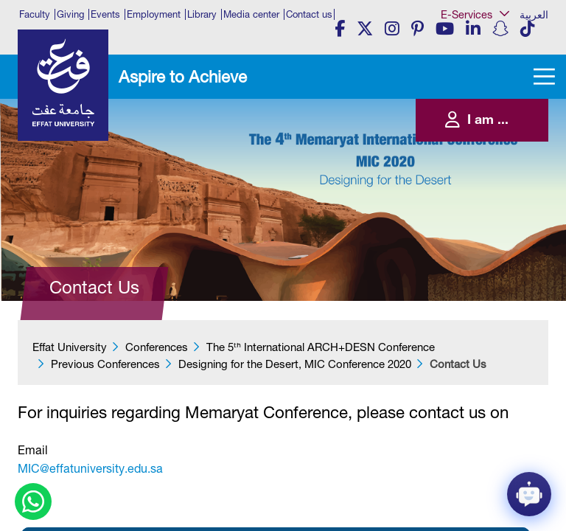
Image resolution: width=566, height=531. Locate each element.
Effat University (69, 347)
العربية (534, 15)
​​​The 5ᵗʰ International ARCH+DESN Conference (320, 347)
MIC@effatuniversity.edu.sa (90, 468)
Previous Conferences (105, 364)
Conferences (156, 347)
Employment (154, 14)
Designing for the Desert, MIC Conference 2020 (294, 364)
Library (202, 14)
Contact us (309, 14)
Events (105, 14)
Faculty (34, 14)
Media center (251, 14)
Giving (70, 14)
